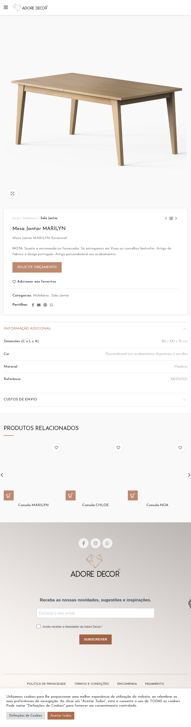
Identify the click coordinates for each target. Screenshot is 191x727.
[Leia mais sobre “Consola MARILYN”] (9, 495)
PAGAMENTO (154, 683)
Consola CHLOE (95, 505)
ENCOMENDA (127, 683)
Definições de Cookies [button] (25, 715)
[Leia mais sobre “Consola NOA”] (133, 495)
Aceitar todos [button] (60, 715)
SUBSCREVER (95, 639)
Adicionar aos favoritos (36, 282)
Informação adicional (27, 329)
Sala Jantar (49, 218)
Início (15, 218)
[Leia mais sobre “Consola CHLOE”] (71, 495)
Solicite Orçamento (37, 267)
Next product (176, 218)
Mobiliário (30, 218)
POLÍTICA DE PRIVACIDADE (46, 683)
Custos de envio (20, 399)
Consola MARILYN (33, 505)
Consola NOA (157, 505)
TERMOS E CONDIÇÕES (91, 683)
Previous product (166, 218)
